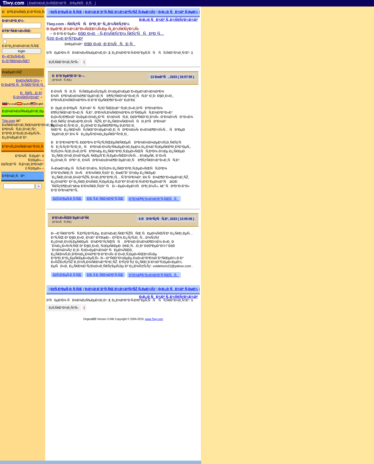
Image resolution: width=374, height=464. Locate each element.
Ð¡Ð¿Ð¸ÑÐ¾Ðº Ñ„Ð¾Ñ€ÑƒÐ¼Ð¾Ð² (168, 20)
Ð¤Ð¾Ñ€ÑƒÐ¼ (27, 80)
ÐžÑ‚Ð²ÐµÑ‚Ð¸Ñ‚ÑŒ (66, 12)
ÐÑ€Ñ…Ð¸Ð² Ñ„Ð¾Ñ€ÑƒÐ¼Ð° (27, 95)
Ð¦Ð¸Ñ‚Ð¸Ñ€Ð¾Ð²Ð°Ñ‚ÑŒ (105, 198)
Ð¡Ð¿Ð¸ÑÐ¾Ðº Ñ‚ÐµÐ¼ (178, 12)
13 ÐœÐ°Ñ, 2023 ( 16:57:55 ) (172, 77)
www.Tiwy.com (154, 319)
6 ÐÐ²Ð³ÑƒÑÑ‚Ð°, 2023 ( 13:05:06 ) (166, 219)
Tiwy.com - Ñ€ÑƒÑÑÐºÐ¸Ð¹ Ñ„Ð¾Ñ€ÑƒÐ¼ (88, 24)
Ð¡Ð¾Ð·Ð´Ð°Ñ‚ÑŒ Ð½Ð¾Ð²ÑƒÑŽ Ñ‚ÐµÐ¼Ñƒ (120, 12)
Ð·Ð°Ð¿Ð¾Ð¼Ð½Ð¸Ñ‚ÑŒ (20, 46)
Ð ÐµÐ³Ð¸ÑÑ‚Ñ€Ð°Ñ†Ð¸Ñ (23, 85)
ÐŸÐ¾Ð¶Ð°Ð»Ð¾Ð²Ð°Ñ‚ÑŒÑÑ (154, 199)
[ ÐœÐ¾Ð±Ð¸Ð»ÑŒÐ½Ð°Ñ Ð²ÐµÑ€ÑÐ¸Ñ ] (61, 3)
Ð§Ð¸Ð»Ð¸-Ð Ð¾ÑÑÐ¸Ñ (110, 44)
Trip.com (8, 121)
